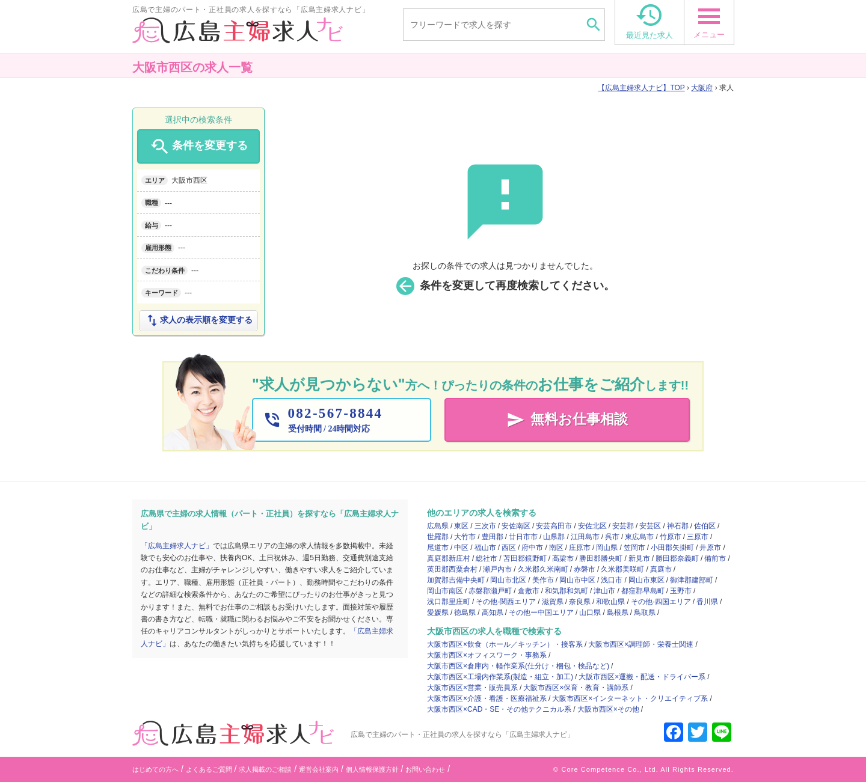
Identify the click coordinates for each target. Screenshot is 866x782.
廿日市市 (523, 537)
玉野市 (681, 591)
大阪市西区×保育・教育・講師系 (575, 687)
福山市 (485, 547)
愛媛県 (438, 612)
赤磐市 (584, 569)
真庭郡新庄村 (448, 558)
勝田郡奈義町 (677, 558)
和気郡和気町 (566, 591)
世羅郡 (438, 537)
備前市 (715, 558)
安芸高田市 (554, 526)
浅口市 (611, 580)
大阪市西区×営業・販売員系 (472, 687)
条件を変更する (198, 146)
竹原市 (670, 537)
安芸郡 (623, 526)
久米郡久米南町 (543, 569)
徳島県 (465, 612)
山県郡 (554, 537)
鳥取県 (645, 612)
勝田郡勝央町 (600, 558)
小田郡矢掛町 (672, 547)
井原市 (710, 547)
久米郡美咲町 (622, 569)
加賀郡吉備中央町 (456, 580)
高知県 (492, 612)
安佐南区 (516, 526)
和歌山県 (610, 601)
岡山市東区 (646, 580)
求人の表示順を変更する (198, 320)
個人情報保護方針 (372, 769)
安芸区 (650, 526)
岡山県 (607, 547)
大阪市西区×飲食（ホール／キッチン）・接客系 (505, 644)
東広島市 (639, 537)
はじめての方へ (155, 769)
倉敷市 (528, 591)
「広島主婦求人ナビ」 (177, 546)
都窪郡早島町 (643, 591)
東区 (461, 526)
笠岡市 (634, 547)
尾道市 (438, 547)
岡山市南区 (445, 591)
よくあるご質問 (209, 769)
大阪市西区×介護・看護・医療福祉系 (487, 698)
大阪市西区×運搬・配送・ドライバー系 (642, 677)
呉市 (612, 537)
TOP (641, 88)
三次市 (485, 526)
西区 (509, 547)
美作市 (543, 580)
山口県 (590, 612)
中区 (461, 547)
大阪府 (702, 88)
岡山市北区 (508, 580)
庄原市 (580, 547)
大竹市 (465, 537)
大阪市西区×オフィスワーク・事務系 (487, 655)
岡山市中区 (577, 580)
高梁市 (563, 558)
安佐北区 (592, 526)
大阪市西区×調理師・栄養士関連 (640, 644)
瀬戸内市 (497, 569)
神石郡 (678, 526)
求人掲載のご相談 (265, 769)
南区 (556, 547)
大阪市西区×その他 (608, 709)
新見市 (639, 558)
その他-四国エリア (661, 601)
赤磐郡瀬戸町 (490, 591)
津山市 (604, 591)
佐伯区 (705, 526)
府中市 (532, 547)
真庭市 (661, 569)
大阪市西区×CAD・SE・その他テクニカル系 (499, 709)
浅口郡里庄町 (448, 601)
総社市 (486, 558)
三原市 (697, 537)
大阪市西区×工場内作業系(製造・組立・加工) (500, 677)
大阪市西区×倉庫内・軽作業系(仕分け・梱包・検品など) (518, 666)
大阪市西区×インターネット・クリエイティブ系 (630, 698)
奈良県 (580, 601)
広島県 (438, 526)
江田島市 (585, 537)
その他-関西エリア (506, 601)
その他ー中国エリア (541, 612)
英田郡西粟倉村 (452, 569)
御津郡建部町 (691, 580)
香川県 (707, 601)
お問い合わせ (425, 769)
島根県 (617, 612)
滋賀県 (553, 601)
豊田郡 (492, 537)
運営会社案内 (319, 769)
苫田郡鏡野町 (525, 558)
